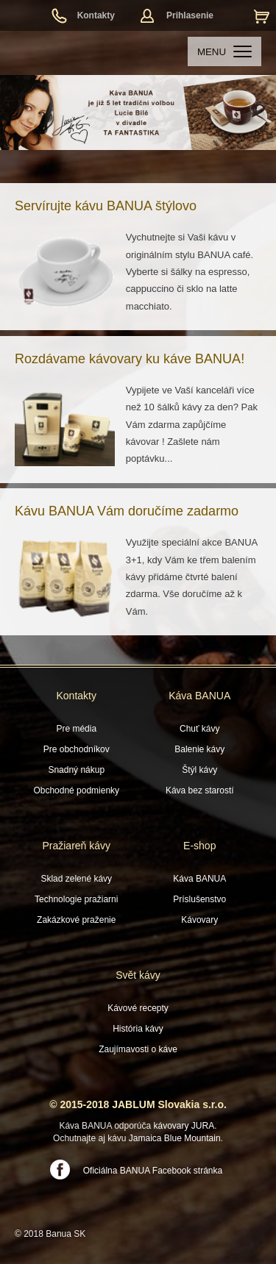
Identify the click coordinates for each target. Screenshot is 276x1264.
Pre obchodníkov (76, 749)
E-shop (199, 845)
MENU (224, 51)
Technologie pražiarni (76, 899)
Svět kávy (138, 975)
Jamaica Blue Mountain (175, 1138)
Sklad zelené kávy (76, 879)
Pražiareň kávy (76, 845)
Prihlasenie (189, 15)
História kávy (138, 1029)
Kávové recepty (138, 1008)
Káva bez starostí (200, 790)
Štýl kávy (199, 770)
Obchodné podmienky (76, 790)
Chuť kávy (200, 729)
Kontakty (96, 15)
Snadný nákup (76, 770)
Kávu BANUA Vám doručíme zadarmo (126, 511)
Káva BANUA (199, 695)
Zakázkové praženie (76, 920)
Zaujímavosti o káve (138, 1049)
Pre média (76, 729)
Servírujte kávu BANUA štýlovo (106, 206)
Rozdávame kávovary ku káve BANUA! (129, 358)
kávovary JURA (184, 1126)
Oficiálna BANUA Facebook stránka (152, 1170)
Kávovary (199, 920)
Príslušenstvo (199, 899)
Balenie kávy (199, 749)
